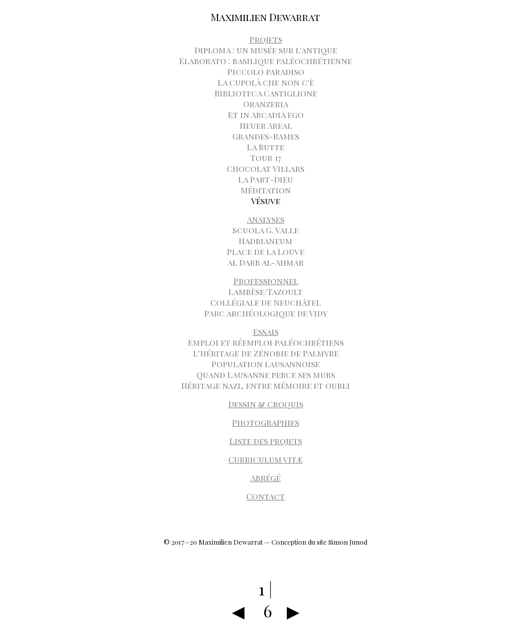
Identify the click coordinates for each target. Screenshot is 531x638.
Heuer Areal (266, 125)
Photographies (265, 422)
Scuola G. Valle (265, 230)
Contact (265, 496)
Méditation (266, 190)
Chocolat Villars (265, 168)
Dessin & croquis (265, 403)
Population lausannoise (265, 363)
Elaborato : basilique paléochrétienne (265, 60)
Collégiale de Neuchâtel (265, 302)
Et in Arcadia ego (266, 114)
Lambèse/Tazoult (265, 291)
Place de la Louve (265, 251)
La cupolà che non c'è (266, 82)
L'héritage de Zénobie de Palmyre (266, 353)
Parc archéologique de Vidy (265, 313)
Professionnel (265, 280)
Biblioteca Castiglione (265, 93)
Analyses (265, 219)
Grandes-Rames (265, 136)
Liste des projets (265, 440)
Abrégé (265, 477)
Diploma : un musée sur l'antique (265, 50)
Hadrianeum (265, 240)
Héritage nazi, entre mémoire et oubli (265, 385)
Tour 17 (265, 157)
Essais (266, 331)
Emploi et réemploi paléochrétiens (266, 342)
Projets (265, 39)
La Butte (265, 147)
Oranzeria (265, 103)
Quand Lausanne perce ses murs (265, 374)
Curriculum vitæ (265, 459)
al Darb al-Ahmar (265, 262)
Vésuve (265, 200)
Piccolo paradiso (265, 71)
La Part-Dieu (265, 179)
